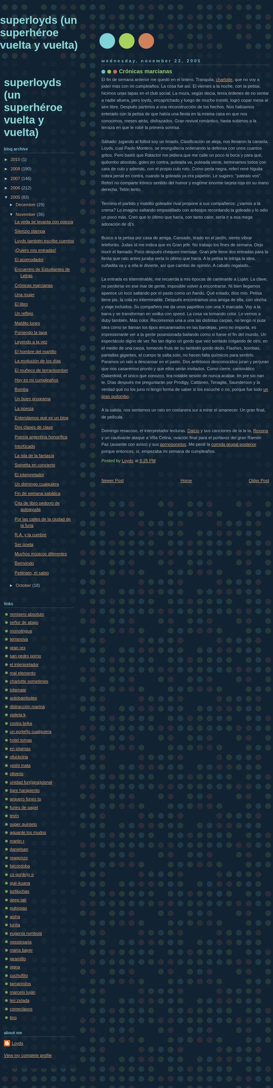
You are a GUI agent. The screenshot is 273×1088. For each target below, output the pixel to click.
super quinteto (23, 824)
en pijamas (20, 748)
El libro (21, 304)
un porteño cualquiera (30, 731)
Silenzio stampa (30, 231)
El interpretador (29, 474)
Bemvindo (24, 563)
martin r (17, 841)
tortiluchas (19, 891)
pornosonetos (173, 444)
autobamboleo (23, 698)
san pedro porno (25, 656)
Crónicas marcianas (34, 285)
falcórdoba (20, 866)
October (24, 585)
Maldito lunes (27, 323)
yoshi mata (20, 765)
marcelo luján (22, 992)
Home (186, 480)
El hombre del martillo (36, 351)
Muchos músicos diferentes (41, 553)
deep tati (18, 899)
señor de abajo (24, 622)
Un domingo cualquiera (37, 484)
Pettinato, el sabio (32, 572)
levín (14, 815)
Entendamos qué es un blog (42, 417)
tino (13, 1017)
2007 (16, 178)
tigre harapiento (25, 790)
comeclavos (21, 1009)
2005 (16, 197)
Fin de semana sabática (37, 493)
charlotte (224, 79)
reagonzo (19, 857)
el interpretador (24, 664)
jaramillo (18, 958)
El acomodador (29, 259)
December (26, 204)
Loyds (17, 1043)
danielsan (19, 849)
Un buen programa (33, 398)
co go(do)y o (22, 874)
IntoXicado (25, 446)
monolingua (21, 631)
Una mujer (25, 294)
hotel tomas (21, 740)
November (26, 214)
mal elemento (22, 673)
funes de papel (24, 807)
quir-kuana (20, 883)
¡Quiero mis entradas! (35, 250)
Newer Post (112, 480)
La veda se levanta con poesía (44, 221)
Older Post (259, 480)
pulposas (18, 908)
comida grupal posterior (233, 444)
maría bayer (21, 950)
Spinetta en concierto (35, 465)
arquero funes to (25, 799)
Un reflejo (24, 313)
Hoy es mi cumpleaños (36, 380)
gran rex (18, 647)
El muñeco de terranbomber (41, 370)
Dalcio (193, 430)
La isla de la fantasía (34, 455)
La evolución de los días (38, 361)
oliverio (16, 773)
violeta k (18, 714)
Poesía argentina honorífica (41, 436)
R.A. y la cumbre (31, 534)
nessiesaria (21, 942)
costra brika (21, 723)
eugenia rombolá (26, 933)
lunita (15, 924)
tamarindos (20, 983)
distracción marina (27, 706)
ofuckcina (19, 756)
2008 (16, 168)
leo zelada (19, 1000)
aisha (15, 916)
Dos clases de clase (34, 427)
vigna (15, 966)
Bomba (21, 389)
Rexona (260, 430)
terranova (19, 639)
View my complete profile (28, 1055)
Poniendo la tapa (31, 332)
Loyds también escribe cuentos (44, 240)
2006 (16, 187)
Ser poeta (24, 544)
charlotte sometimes (29, 681)
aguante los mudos (28, 832)
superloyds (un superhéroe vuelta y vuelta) (39, 32)
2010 (16, 159)
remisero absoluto (27, 614)
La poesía (24, 408)
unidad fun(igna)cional (31, 782)
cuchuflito (19, 975)
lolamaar (18, 689)
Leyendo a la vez (31, 341)
